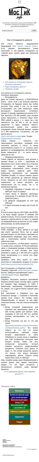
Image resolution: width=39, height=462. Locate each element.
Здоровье (5, 442)
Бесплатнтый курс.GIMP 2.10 (8, 445)
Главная (4, 439)
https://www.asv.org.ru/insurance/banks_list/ (17, 264)
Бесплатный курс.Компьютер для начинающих (12, 446)
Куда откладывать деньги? (15, 87)
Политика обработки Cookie (8, 455)
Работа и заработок (7, 440)
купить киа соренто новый (11, 136)
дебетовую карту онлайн (27, 270)
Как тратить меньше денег (25, 46)
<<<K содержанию (11, 371)
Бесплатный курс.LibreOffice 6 (9, 444)
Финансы (4, 441)
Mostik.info (34, 449)
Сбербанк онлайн (12, 89)
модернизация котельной (10, 138)
